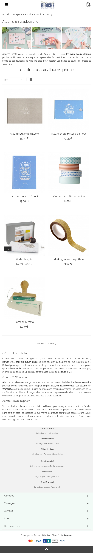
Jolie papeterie (19, 14)
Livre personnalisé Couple (24, 196)
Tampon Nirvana (24, 321)
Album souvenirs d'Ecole (24, 133)
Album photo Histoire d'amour (68, 133)
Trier (6, 80)
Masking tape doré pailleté (69, 259)
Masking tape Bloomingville (69, 196)
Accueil (5, 14)
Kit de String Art (24, 259)
